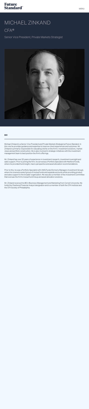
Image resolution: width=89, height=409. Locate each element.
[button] (80, 8)
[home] (13, 6)
